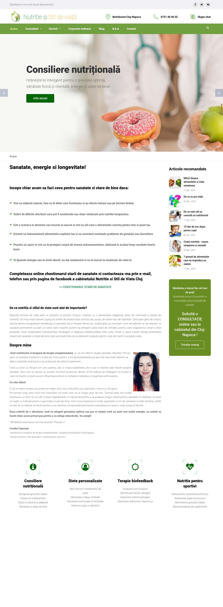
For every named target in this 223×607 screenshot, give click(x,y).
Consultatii (31, 28)
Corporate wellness (79, 28)
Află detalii (40, 98)
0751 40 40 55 (169, 16)
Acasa (14, 28)
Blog (101, 28)
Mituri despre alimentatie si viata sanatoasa (194, 182)
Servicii (53, 28)
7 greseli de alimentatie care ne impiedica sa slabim (196, 260)
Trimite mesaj (190, 344)
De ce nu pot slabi (193, 196)
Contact (131, 28)
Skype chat (204, 16)
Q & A (115, 28)
